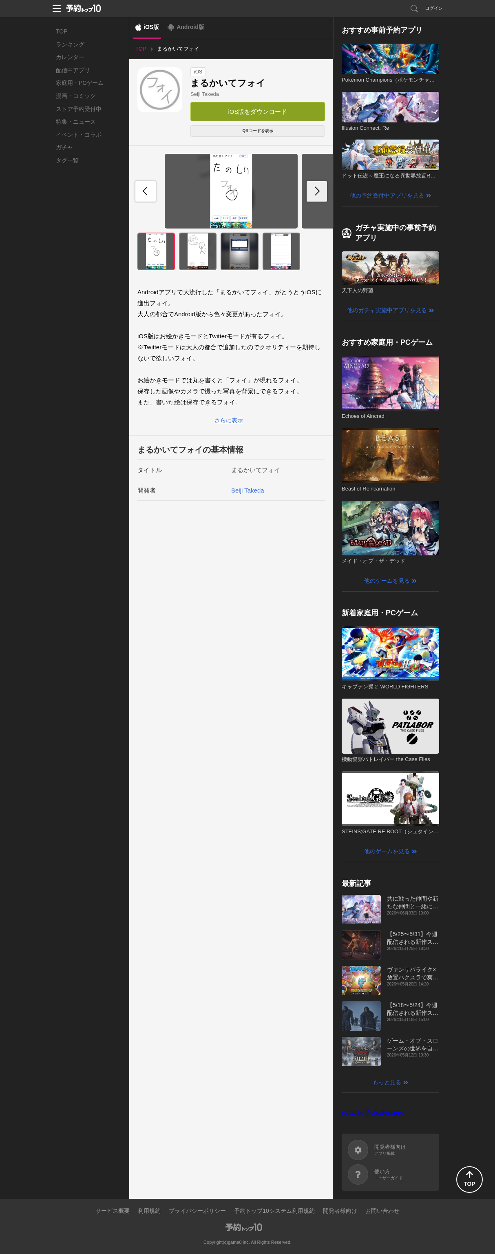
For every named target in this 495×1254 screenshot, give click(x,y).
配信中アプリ (73, 70)
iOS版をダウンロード (257, 111)
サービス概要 (112, 1210)
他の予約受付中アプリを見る (387, 195)
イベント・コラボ (79, 134)
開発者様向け (340, 1210)
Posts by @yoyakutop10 (372, 1113)
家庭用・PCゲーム (80, 83)
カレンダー (70, 57)
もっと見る (387, 1082)
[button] (317, 191)
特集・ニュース (76, 121)
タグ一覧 (67, 160)
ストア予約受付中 (79, 109)
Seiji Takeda (204, 94)
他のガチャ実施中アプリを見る (387, 310)
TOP (62, 31)
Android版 (190, 27)
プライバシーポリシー (197, 1210)
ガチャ (64, 147)
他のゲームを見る (387, 580)
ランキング (70, 44)
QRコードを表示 (258, 131)
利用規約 (149, 1210)
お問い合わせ (382, 1210)
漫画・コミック (76, 96)
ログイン (434, 8)
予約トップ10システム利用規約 (274, 1210)
